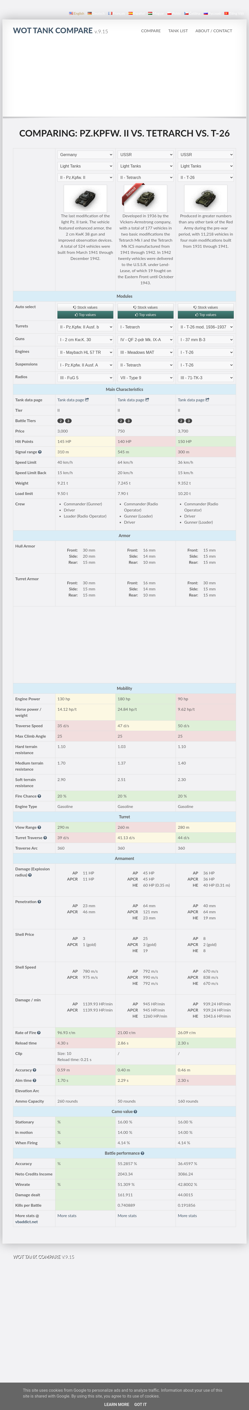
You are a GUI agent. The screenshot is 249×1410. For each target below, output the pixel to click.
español (137, 13)
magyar (156, 13)
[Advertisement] (124, 78)
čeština (192, 13)
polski (174, 13)
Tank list (178, 30)
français (116, 13)
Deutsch (96, 13)
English (76, 13)
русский (212, 13)
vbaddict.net (26, 1221)
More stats (66, 1215)
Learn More (116, 1404)
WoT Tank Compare (60, 30)
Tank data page (73, 399)
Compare (151, 30)
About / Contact (213, 30)
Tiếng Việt (234, 13)
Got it (140, 1404)
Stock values (85, 307)
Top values (85, 315)
